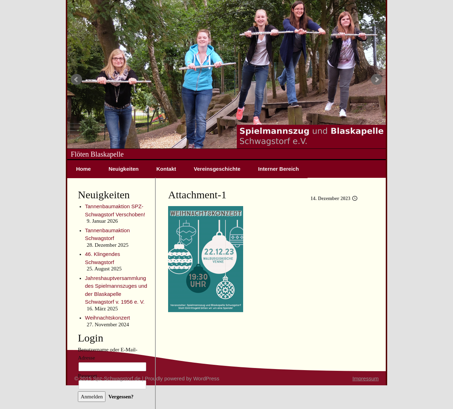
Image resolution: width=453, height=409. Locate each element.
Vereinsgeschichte (217, 169)
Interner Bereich (278, 169)
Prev (76, 79)
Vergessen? (120, 396)
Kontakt (166, 169)
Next (376, 79)
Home (83, 169)
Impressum (365, 378)
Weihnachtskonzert (107, 318)
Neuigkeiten (124, 169)
